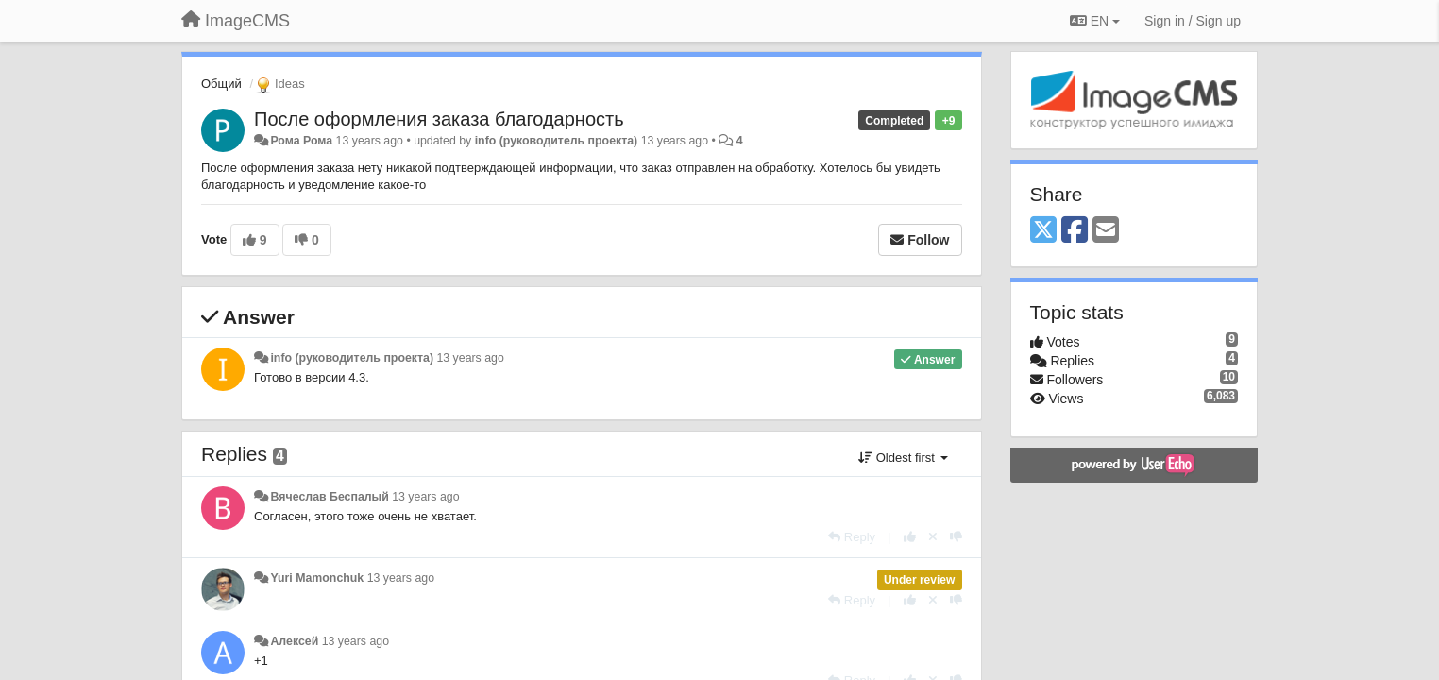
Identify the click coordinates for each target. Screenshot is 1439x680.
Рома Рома (301, 140)
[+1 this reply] (910, 537)
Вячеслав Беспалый (329, 496)
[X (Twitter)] (1043, 230)
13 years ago (469, 358)
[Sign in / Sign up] (1192, 21)
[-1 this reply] (956, 537)
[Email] (1105, 230)
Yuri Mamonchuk (317, 578)
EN (1095, 20)
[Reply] (851, 537)
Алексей (294, 641)
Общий (221, 83)
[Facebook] (1074, 230)
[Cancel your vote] (933, 537)
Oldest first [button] (902, 457)
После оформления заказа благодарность (439, 119)
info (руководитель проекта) (556, 140)
